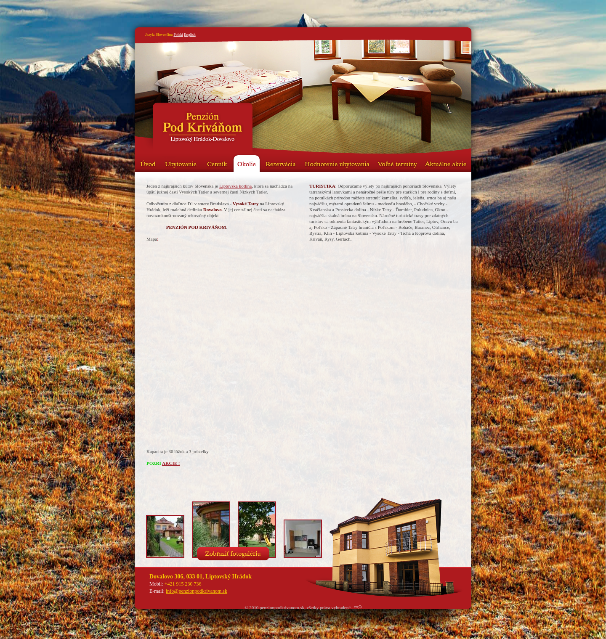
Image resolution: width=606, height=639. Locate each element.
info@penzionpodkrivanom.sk (196, 591)
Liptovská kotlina (235, 185)
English (190, 34)
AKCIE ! (171, 463)
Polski (178, 34)
